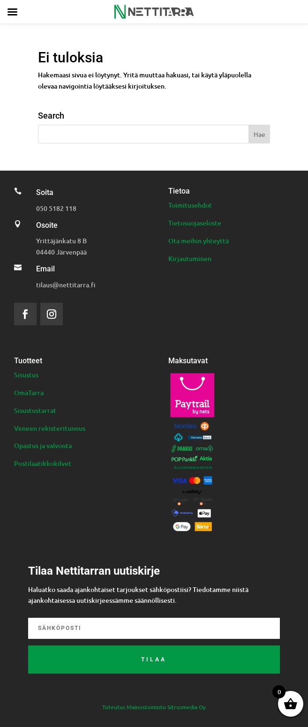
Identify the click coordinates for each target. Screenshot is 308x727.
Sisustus (26, 374)
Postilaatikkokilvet (42, 463)
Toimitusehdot (190, 205)
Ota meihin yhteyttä (198, 240)
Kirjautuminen (189, 258)
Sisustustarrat (35, 410)
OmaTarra (29, 392)
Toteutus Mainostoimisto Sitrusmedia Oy (154, 707)
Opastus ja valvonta (43, 445)
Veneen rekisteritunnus (49, 428)
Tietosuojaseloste (194, 222)
